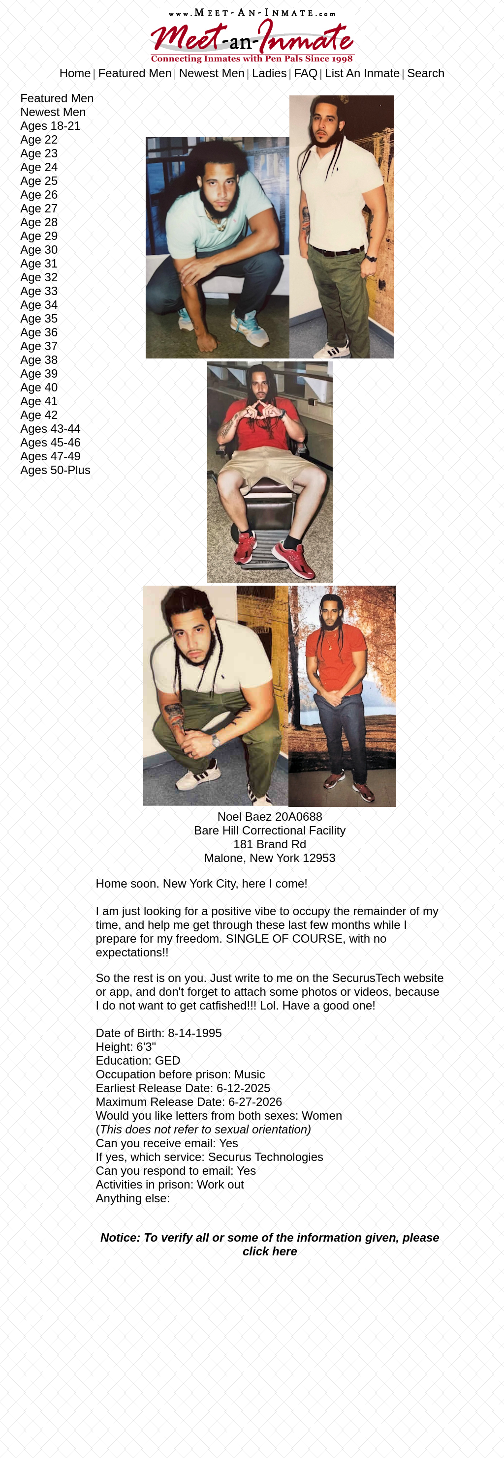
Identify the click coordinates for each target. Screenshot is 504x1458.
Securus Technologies (265, 1156)
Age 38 (39, 359)
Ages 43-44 (50, 428)
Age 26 (39, 194)
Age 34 (39, 304)
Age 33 (39, 291)
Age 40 (39, 387)
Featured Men (135, 73)
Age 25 (39, 180)
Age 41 (39, 401)
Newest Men (212, 73)
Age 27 (39, 208)
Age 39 (39, 373)
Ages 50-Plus (55, 469)
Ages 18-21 (50, 125)
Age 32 (39, 277)
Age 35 (39, 318)
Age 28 (39, 222)
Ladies (269, 73)
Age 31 (39, 263)
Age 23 (39, 153)
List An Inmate (362, 73)
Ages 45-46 (50, 442)
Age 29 (39, 235)
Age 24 (39, 167)
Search (425, 73)
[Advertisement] (269, 1339)
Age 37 (39, 346)
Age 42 (39, 414)
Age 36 (39, 332)
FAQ (306, 73)
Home (75, 73)
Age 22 (39, 139)
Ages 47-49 (50, 456)
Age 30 (39, 249)
